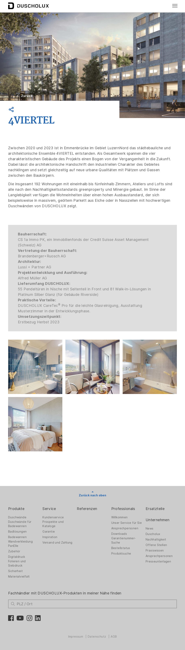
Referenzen (87, 509)
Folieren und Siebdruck (17, 563)
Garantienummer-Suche (123, 540)
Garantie (48, 531)
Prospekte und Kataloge (53, 524)
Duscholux (153, 534)
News (150, 528)
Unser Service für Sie (126, 522)
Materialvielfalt (19, 576)
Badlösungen (17, 531)
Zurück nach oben (92, 495)
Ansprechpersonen (124, 528)
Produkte (16, 509)
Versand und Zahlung (57, 542)
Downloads (119, 533)
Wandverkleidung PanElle (20, 543)
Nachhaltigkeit (156, 539)
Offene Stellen (156, 545)
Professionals (123, 509)
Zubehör (14, 551)
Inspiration (49, 537)
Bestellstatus (120, 548)
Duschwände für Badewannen (19, 524)
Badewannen (17, 537)
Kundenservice (53, 517)
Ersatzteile (155, 509)
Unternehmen (157, 520)
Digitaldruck (16, 556)
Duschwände (17, 517)
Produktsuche (121, 553)
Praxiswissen (155, 550)
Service (49, 509)
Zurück (27, 95)
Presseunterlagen (158, 561)
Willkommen (119, 517)
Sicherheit (15, 571)
